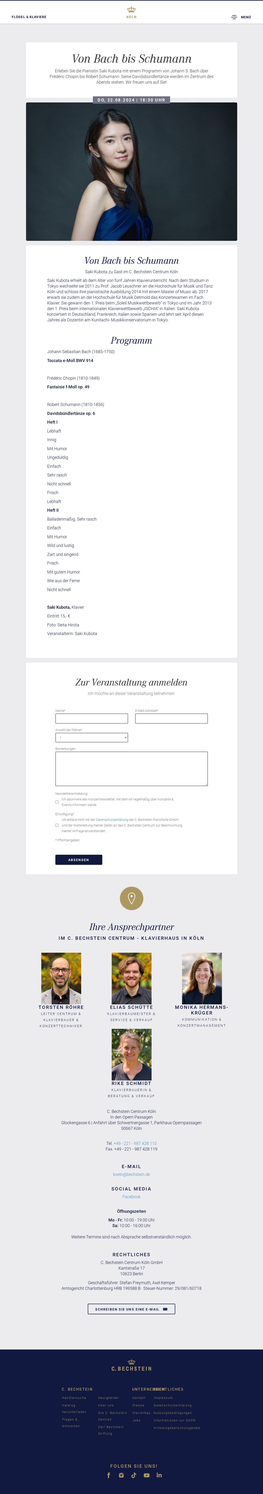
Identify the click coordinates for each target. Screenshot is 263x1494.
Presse (139, 1405)
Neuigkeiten (108, 1398)
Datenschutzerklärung (112, 820)
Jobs (137, 1420)
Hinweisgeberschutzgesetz (177, 1428)
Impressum (163, 1398)
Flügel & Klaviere (29, 17)
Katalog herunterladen (74, 1409)
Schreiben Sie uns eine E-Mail (131, 1309)
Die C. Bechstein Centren (112, 1416)
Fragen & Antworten (71, 1423)
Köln (131, 17)
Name (60, 711)
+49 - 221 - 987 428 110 (135, 1143)
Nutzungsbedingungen (173, 1413)
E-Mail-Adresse (146, 711)
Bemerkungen (65, 749)
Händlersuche (74, 1398)
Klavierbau (142, 1413)
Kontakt (139, 1398)
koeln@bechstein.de (131, 1174)
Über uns (106, 1405)
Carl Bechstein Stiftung (111, 1430)
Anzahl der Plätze (68, 730)
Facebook (131, 1196)
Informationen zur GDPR (175, 1420)
